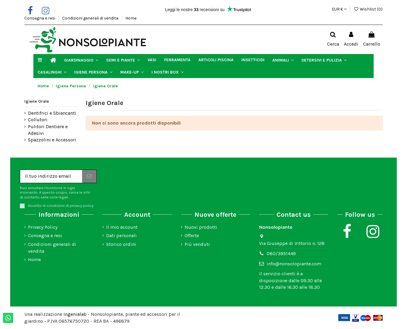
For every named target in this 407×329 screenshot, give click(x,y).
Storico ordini (121, 244)
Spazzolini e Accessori (52, 140)
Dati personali (121, 235)
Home (130, 18)
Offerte (192, 235)
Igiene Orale (36, 101)
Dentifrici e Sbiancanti (52, 113)
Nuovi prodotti (201, 227)
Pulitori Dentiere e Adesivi (48, 130)
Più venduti (197, 244)
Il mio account (122, 227)
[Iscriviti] (89, 176)
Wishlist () (368, 9)
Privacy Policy (42, 227)
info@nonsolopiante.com (294, 264)
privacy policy (81, 205)
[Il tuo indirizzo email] (51, 176)
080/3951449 (281, 253)
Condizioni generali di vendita (90, 18)
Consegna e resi (40, 18)
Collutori (37, 119)
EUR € (339, 9)
